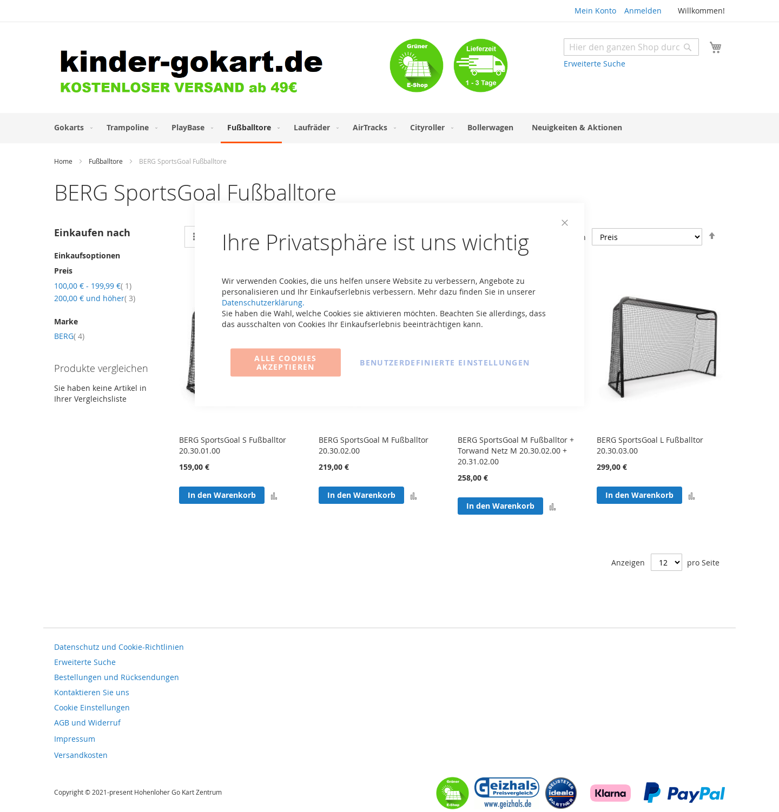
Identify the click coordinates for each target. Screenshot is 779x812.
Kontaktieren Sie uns (91, 692)
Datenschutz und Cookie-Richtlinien (119, 647)
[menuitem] (71, 127)
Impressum (74, 739)
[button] (691, 495)
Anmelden (643, 10)
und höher (94, 298)
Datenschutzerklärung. (263, 302)
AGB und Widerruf (87, 722)
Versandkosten (81, 755)
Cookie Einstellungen (92, 707)
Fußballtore (106, 161)
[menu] (389, 128)
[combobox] (631, 47)
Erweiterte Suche (594, 63)
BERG (69, 336)
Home (64, 161)
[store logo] (222, 68)
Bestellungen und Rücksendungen (116, 677)
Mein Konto (595, 10)
